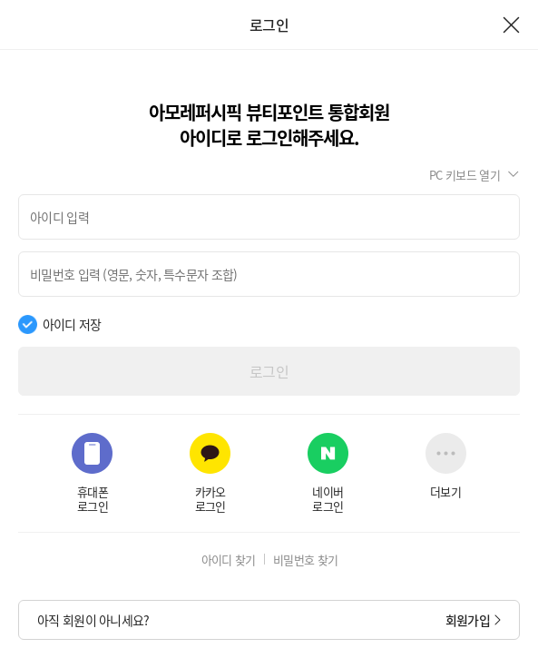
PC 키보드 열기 (464, 174)
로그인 (269, 371)
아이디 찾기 (228, 559)
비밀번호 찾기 (305, 559)
